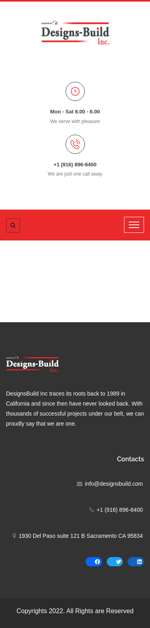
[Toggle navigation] (134, 225)
